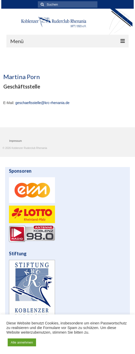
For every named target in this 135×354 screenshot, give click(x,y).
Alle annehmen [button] (22, 342)
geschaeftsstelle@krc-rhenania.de (42, 103)
